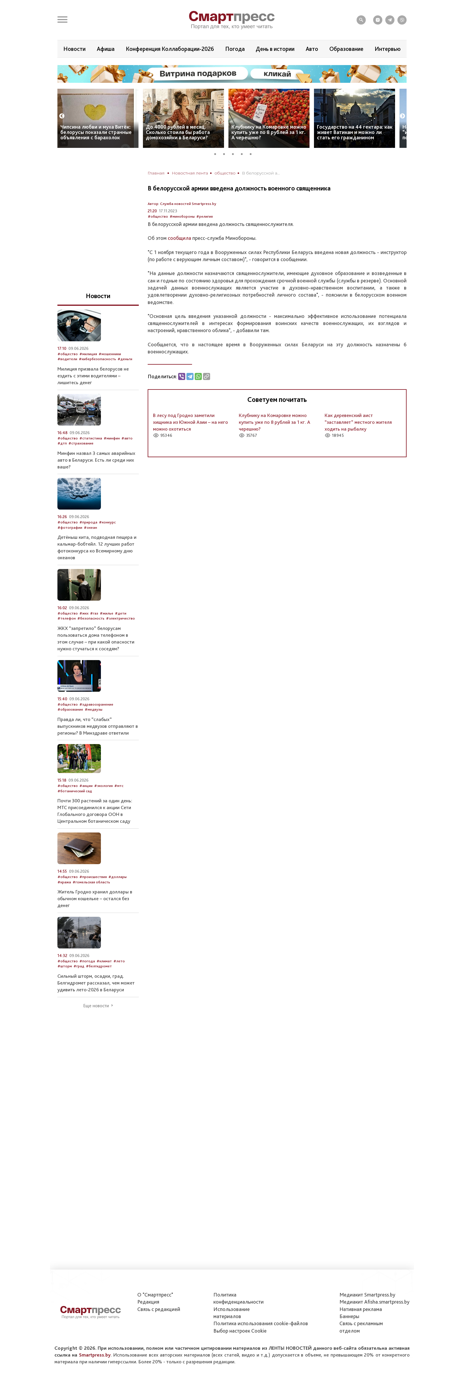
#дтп (62, 443)
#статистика (90, 438)
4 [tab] (244, 153)
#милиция (88, 354)
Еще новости (96, 1005)
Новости (74, 48)
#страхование (81, 443)
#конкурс (107, 522)
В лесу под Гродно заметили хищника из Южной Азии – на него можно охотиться (190, 422)
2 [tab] (226, 153)
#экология (103, 785)
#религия (204, 216)
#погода (87, 961)
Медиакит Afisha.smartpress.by (374, 1302)
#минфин (112, 438)
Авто (312, 48)
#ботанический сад (74, 791)
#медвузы (93, 709)
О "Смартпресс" (155, 1294)
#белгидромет (99, 966)
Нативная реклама (360, 1309)
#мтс (118, 785)
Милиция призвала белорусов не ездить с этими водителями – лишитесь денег (93, 375)
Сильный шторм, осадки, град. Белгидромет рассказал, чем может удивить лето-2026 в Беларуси (96, 982)
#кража (64, 882)
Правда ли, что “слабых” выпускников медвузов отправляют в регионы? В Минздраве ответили (97, 726)
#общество (158, 216)
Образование (346, 48)
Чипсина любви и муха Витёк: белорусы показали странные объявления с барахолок (96, 132)
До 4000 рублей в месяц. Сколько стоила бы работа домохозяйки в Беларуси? (178, 132)
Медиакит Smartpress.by (367, 1294)
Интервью (388, 48)
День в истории (275, 48)
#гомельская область (91, 882)
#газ (94, 613)
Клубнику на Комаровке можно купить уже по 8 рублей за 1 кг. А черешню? (268, 132)
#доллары (117, 876)
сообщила (179, 238)
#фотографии (69, 527)
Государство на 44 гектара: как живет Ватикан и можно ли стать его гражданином (354, 132)
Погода (235, 48)
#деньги (124, 359)
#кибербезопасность (97, 359)
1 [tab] (217, 153)
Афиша (106, 48)
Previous (61, 116)
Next (402, 116)
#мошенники (110, 354)
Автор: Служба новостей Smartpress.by (182, 203)
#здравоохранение (96, 704)
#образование (70, 709)
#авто (127, 438)
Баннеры (349, 1316)
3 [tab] (235, 153)
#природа (88, 522)
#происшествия (93, 876)
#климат (104, 961)
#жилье (106, 613)
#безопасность (90, 618)
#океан (90, 527)
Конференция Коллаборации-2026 (170, 48)
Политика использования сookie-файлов (260, 1323)
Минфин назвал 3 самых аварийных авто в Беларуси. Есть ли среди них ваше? (96, 460)
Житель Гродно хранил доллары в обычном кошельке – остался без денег (94, 898)
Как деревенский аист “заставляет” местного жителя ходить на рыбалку (358, 422)
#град (78, 966)
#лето (119, 961)
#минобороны (182, 216)
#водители (67, 359)
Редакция (148, 1302)
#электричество (120, 618)
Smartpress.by (95, 1355)
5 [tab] (253, 153)
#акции (86, 785)
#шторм (64, 966)
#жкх (83, 613)
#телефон (66, 618)
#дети (120, 613)
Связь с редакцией (158, 1309)
